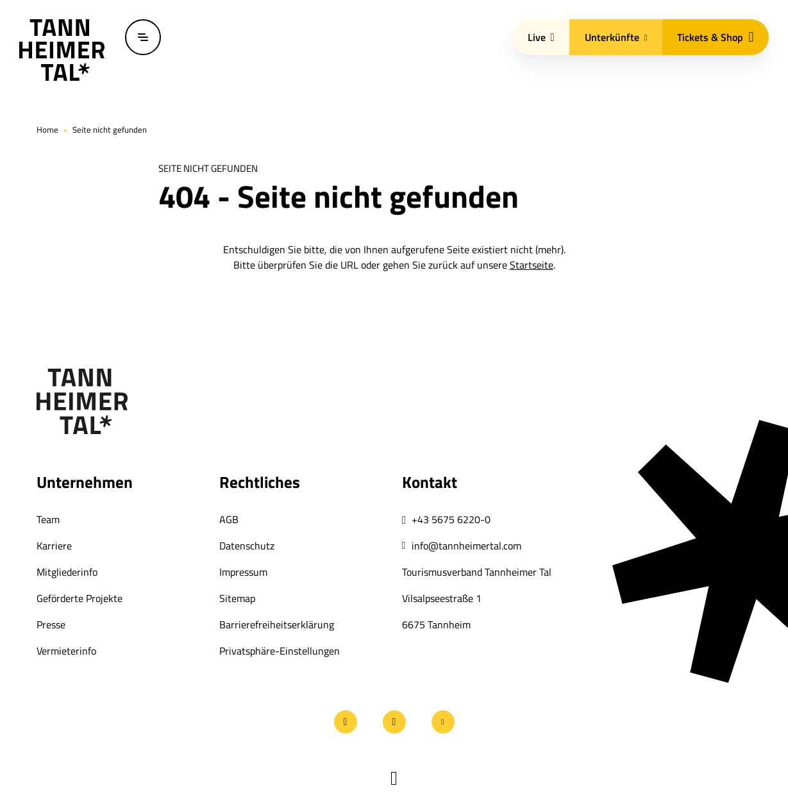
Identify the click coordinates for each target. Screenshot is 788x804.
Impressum (243, 572)
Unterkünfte (616, 37)
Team (48, 519)
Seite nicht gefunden (109, 129)
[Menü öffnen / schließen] (143, 37)
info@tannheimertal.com (466, 545)
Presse (51, 624)
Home (47, 129)
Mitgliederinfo (67, 572)
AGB (229, 519)
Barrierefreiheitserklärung (276, 624)
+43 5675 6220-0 (451, 519)
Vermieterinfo (66, 650)
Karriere (54, 545)
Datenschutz (246, 545)
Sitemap (237, 598)
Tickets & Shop (715, 37)
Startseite (531, 264)
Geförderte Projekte (79, 598)
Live (541, 37)
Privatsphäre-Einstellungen (279, 650)
